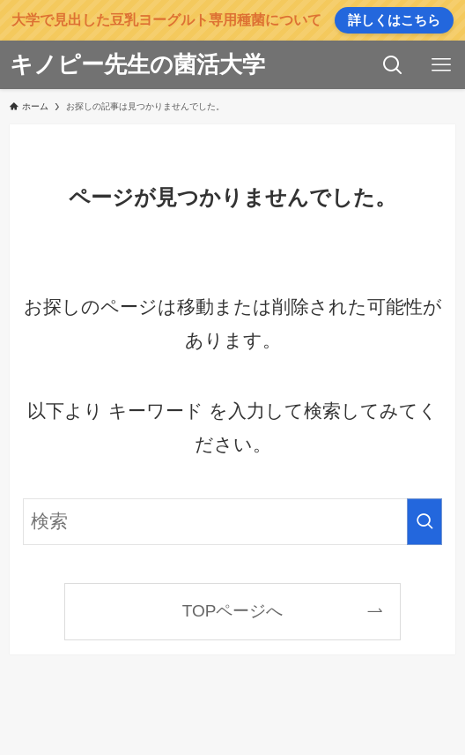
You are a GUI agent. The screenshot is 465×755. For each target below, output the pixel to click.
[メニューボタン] (441, 65)
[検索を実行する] (424, 521)
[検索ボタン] (392, 65)
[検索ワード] (232, 521)
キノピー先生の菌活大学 (137, 64)
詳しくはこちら (394, 19)
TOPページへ (233, 611)
